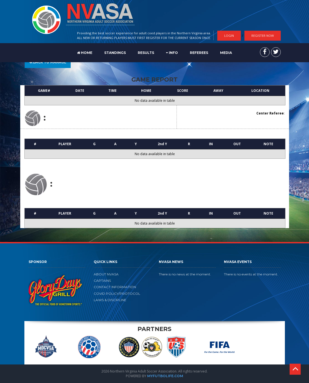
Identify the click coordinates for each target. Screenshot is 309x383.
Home (84, 53)
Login (229, 35)
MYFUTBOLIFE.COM (165, 376)
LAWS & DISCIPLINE (110, 300)
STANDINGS (115, 53)
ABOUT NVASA (106, 274)
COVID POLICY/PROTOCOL (117, 293)
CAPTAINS (102, 280)
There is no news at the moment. (185, 274)
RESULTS (146, 53)
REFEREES (199, 53)
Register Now (262, 35)
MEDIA (226, 53)
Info (172, 53)
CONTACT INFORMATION (115, 287)
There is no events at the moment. (251, 274)
